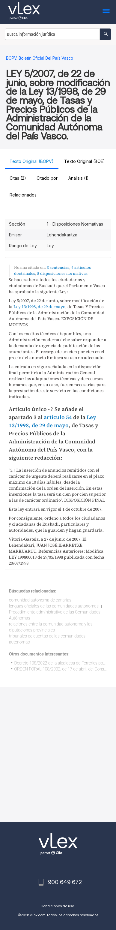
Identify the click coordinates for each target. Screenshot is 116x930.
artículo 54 (58, 417)
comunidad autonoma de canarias (40, 600)
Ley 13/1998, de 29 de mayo (39, 307)
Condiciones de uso (57, 906)
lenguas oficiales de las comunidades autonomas (54, 606)
